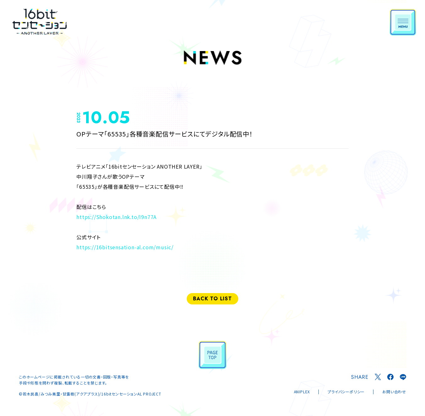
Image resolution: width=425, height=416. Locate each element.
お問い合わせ (394, 391)
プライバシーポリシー (346, 391)
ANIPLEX (302, 391)
